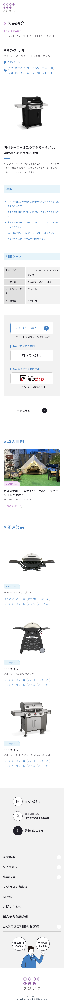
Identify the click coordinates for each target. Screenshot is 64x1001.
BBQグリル (14, 62)
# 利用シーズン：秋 (19, 73)
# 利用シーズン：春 (19, 67)
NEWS (7, 897)
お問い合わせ (12, 907)
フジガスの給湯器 (15, 887)
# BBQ (36, 73)
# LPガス (48, 73)
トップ (7, 31)
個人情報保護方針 (15, 916)
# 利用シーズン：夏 (43, 67)
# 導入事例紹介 (13, 505)
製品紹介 (17, 31)
